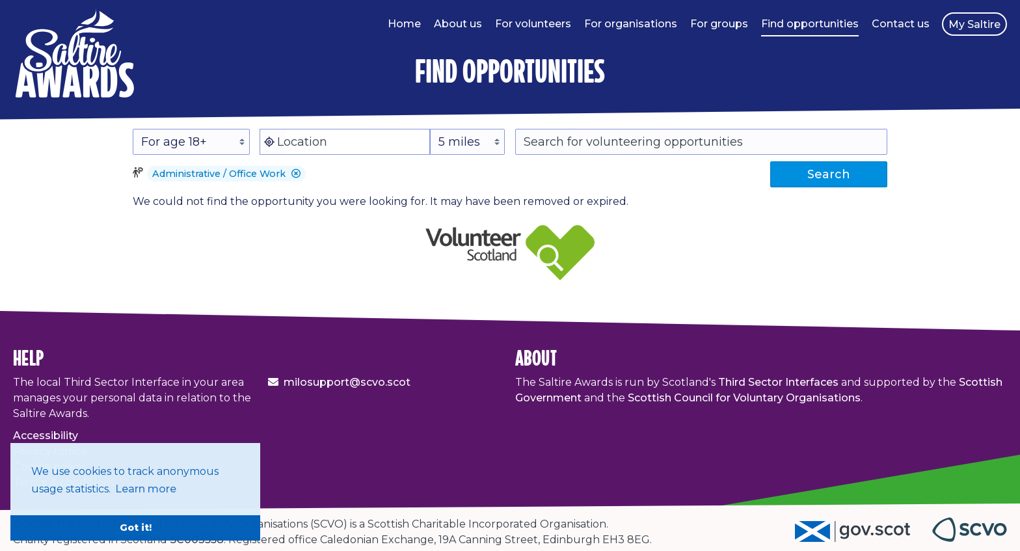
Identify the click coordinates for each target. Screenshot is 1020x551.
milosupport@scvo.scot (347, 382)
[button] (296, 173)
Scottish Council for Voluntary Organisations (744, 398)
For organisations (630, 24)
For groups (719, 24)
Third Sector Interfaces (778, 382)
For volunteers (533, 24)
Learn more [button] (145, 489)
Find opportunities (810, 24)
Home (404, 24)
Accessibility (45, 435)
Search (828, 174)
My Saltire (974, 24)
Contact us (901, 24)
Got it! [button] (136, 527)
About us (458, 24)
